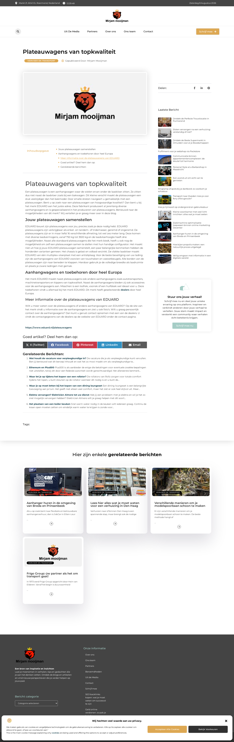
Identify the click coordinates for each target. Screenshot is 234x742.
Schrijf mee (91, 688)
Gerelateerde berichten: (73, 166)
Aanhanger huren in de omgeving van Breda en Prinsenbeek (190, 234)
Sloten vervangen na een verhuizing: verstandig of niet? (192, 130)
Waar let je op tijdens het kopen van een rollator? (57, 376)
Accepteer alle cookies (167, 729)
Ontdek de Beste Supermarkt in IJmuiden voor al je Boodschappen (191, 141)
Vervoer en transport (41, 61)
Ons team (130, 31)
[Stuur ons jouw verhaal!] (184, 287)
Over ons (110, 31)
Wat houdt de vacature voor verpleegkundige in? (57, 358)
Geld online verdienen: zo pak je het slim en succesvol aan (95, 714)
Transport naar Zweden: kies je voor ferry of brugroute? (191, 197)
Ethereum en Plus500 (41, 367)
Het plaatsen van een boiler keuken (49, 404)
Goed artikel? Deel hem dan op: (78, 162)
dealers (125, 289)
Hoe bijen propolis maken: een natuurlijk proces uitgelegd (188, 245)
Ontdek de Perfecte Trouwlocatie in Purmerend (191, 119)
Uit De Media (71, 31)
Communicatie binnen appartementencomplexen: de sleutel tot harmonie (189, 158)
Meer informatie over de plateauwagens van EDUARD (90, 158)
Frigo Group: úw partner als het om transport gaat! (52, 575)
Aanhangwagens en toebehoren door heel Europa (85, 153)
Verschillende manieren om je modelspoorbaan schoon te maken (179, 504)
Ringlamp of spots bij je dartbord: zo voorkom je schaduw (182, 190)
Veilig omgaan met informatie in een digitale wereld (192, 256)
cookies (55, 733)
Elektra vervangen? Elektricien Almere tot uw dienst (59, 394)
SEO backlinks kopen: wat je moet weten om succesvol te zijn (95, 699)
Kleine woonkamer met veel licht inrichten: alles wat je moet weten (190, 213)
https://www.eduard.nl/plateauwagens (48, 327)
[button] (226, 720)
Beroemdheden (93, 671)
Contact (148, 31)
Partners (92, 31)
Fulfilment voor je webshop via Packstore (179, 151)
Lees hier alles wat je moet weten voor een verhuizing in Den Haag (115, 504)
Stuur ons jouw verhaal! (185, 297)
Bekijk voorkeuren (208, 729)
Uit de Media (91, 677)
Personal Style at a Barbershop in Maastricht (190, 168)
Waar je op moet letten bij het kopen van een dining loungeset (65, 385)
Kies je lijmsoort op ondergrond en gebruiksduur (183, 207)
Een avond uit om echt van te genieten (188, 179)
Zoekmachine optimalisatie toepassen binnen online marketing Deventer (191, 225)
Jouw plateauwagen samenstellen (77, 149)
